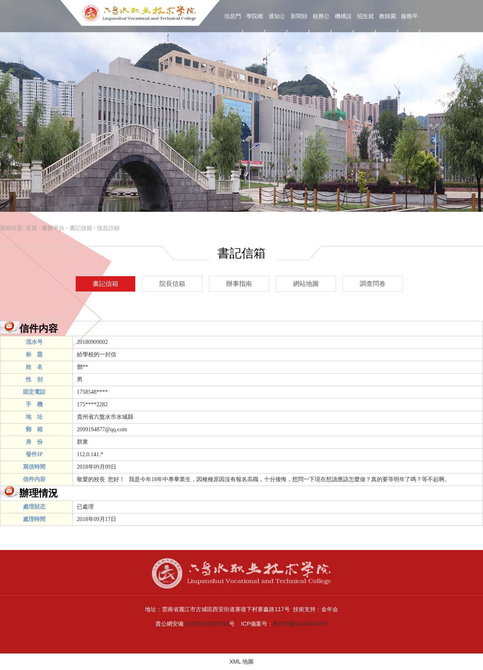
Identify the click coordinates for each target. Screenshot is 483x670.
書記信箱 (81, 228)
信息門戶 (232, 32)
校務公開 (321, 32)
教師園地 (387, 32)
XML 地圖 (241, 661)
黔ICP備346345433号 (300, 623)
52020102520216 (207, 623)
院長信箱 (172, 283)
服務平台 (409, 32)
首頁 (31, 228)
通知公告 (276, 32)
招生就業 (365, 32)
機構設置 (343, 32)
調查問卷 (373, 283)
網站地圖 (306, 283)
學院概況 (254, 32)
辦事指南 (239, 283)
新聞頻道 (299, 32)
